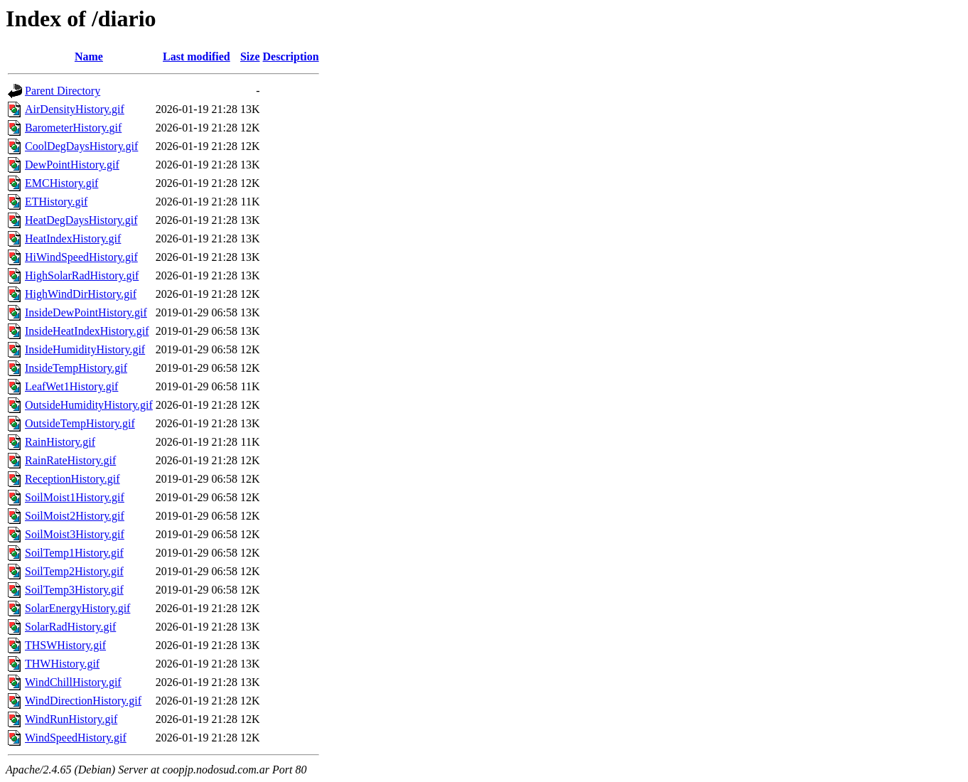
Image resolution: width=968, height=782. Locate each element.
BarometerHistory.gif (73, 128)
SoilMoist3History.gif (74, 534)
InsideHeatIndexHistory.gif (87, 331)
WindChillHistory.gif (73, 682)
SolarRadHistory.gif (70, 627)
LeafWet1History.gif (71, 386)
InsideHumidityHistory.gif (85, 349)
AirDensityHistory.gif (74, 109)
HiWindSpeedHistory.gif (81, 257)
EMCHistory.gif (61, 183)
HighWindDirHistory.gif (80, 294)
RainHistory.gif (60, 442)
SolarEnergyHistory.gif (77, 608)
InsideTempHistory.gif (76, 368)
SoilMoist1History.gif (74, 497)
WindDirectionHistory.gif (83, 701)
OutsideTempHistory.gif (80, 423)
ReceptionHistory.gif (72, 479)
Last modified (196, 56)
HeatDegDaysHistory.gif (81, 220)
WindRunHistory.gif (71, 719)
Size (250, 56)
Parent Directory (62, 91)
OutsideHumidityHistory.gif (89, 405)
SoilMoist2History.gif (74, 516)
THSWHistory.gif (65, 645)
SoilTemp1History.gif (74, 553)
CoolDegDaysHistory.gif (81, 146)
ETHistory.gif (56, 202)
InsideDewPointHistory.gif (86, 312)
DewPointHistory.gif (72, 165)
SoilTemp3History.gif (74, 590)
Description (291, 56)
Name (89, 56)
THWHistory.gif (62, 664)
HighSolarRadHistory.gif (82, 275)
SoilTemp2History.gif (74, 571)
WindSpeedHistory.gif (76, 738)
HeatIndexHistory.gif (73, 238)
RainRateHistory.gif (70, 460)
